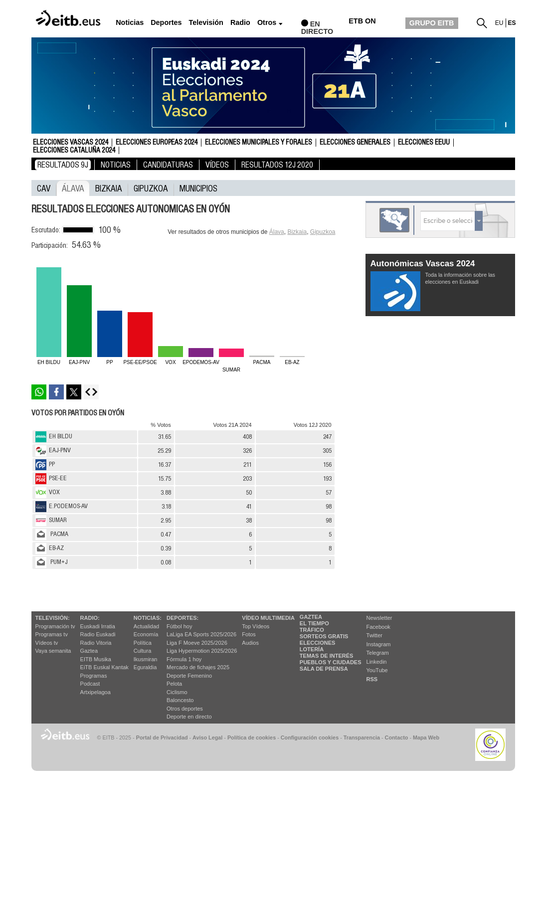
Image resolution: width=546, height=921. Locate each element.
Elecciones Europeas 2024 (156, 143)
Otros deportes (185, 709)
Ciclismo (177, 692)
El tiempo (314, 623)
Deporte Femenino (189, 676)
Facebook (378, 627)
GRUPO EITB (431, 23)
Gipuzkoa (151, 188)
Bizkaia (108, 188)
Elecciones (318, 643)
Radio (240, 22)
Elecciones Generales (355, 143)
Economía (146, 634)
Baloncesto (180, 700)
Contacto (396, 737)
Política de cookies (251, 737)
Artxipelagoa (95, 692)
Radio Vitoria (96, 643)
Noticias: (148, 618)
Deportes (166, 22)
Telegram (377, 653)
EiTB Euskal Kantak (104, 667)
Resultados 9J (62, 165)
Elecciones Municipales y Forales (258, 143)
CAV (43, 188)
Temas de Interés (327, 656)
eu (499, 22)
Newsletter (379, 618)
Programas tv (51, 634)
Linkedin (376, 662)
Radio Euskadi (98, 634)
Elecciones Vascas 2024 (70, 143)
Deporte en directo (189, 717)
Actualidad (146, 626)
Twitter (374, 635)
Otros (266, 22)
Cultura (142, 651)
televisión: (52, 618)
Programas (93, 676)
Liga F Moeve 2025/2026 (197, 643)
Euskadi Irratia (97, 626)
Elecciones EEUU (424, 143)
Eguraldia (145, 667)
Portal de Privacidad (162, 737)
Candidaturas (168, 165)
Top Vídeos (255, 626)
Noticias (130, 22)
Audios (250, 643)
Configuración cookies (310, 737)
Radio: (90, 618)
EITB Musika (95, 659)
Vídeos (217, 165)
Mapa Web (426, 737)
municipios (198, 188)
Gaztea (89, 651)
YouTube (377, 670)
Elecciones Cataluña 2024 (74, 151)
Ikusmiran (146, 659)
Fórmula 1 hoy (184, 659)
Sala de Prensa (324, 669)
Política (143, 643)
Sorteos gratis (324, 636)
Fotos (249, 634)
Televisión (206, 22)
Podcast (90, 684)
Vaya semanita (53, 651)
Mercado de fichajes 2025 (198, 667)
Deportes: (182, 618)
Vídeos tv (46, 643)
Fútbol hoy (179, 626)
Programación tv (55, 626)
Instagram (378, 644)
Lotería (312, 649)
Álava (73, 188)
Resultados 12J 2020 (277, 165)
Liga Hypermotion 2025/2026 (202, 651)
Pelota (174, 684)
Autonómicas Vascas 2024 (422, 263)
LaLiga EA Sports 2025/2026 (201, 634)
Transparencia (362, 737)
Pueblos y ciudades (331, 662)
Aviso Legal (207, 737)
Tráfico (312, 630)
